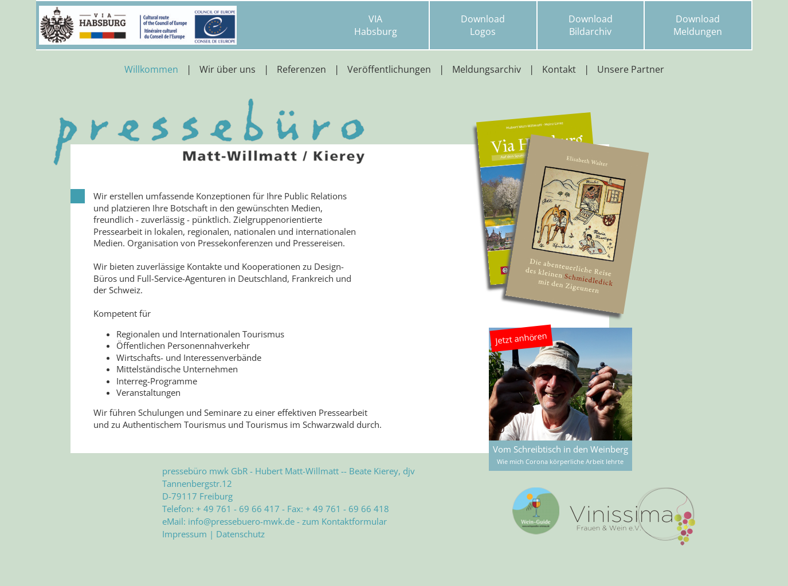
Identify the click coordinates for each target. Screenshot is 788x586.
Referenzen (301, 69)
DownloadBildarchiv (591, 25)
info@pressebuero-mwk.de (241, 521)
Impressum (184, 534)
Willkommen (151, 69)
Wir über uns (227, 69)
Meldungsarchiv (486, 69)
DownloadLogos (483, 25)
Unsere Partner (630, 69)
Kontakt (559, 69)
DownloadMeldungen (697, 25)
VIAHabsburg (375, 25)
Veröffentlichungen (389, 69)
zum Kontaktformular (344, 521)
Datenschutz (240, 534)
